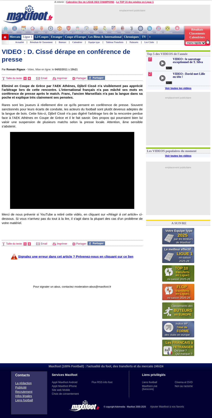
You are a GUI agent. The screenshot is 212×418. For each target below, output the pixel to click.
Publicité (21, 387)
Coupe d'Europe (75, 36)
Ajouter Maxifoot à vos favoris (167, 406)
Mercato (15, 36)
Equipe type (94, 42)
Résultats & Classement (41, 42)
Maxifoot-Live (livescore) (149, 388)
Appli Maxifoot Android (64, 382)
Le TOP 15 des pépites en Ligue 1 (135, 2)
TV (144, 36)
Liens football (24, 400)
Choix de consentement (65, 393)
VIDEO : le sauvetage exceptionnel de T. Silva (188, 61)
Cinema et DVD (184, 382)
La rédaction (23, 383)
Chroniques (131, 36)
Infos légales (23, 396)
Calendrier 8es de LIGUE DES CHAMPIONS (90, 2)
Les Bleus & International (104, 36)
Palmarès (134, 42)
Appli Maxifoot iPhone (64, 386)
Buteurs (62, 42)
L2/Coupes (42, 36)
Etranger (57, 36)
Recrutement (23, 391)
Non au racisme (184, 386)
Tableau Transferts (114, 42)
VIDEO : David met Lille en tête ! (189, 75)
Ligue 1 (27, 36)
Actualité (19, 42)
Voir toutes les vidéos (178, 88)
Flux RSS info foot (102, 382)
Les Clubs (149, 42)
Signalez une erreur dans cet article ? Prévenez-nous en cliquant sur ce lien (75, 256)
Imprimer (60, 78)
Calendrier (77, 42)
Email (41, 78)
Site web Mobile (61, 389)
